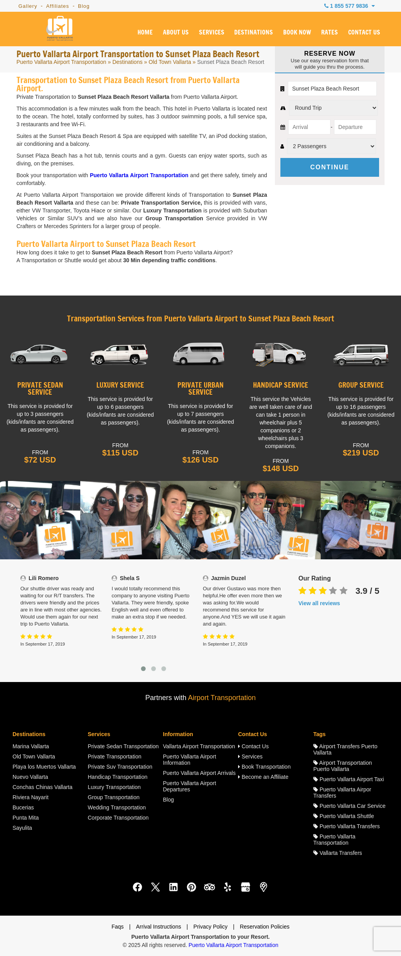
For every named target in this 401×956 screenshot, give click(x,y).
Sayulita (22, 828)
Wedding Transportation (117, 807)
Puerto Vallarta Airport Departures (189, 786)
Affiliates (57, 6)
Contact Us (253, 746)
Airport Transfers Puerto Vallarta (345, 749)
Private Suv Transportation (120, 767)
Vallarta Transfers (337, 853)
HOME (145, 32)
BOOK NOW (297, 32)
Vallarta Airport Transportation (199, 746)
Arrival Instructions (158, 926)
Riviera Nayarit (31, 797)
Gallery (27, 6)
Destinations (127, 62)
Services (250, 756)
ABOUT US (176, 32)
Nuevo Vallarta (30, 777)
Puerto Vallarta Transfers (346, 826)
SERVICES (211, 32)
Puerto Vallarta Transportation (334, 839)
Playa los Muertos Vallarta (44, 767)
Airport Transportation (222, 698)
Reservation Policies (264, 926)
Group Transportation (113, 797)
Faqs (118, 926)
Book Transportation (264, 767)
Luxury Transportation (114, 787)
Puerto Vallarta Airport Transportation (61, 62)
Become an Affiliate (263, 777)
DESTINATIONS (253, 32)
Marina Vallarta (31, 746)
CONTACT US (364, 32)
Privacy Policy (210, 926)
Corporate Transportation (118, 818)
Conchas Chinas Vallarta (42, 787)
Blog (84, 6)
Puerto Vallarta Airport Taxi (348, 779)
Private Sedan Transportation (123, 746)
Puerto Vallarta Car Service (349, 806)
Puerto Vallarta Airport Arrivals (199, 773)
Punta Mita (26, 818)
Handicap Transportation (118, 777)
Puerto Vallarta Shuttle (343, 816)
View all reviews (319, 603)
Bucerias (23, 807)
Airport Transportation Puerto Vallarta (342, 766)
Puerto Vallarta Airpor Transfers (342, 792)
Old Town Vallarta (170, 62)
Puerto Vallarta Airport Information (189, 759)
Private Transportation (114, 756)
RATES (329, 32)
